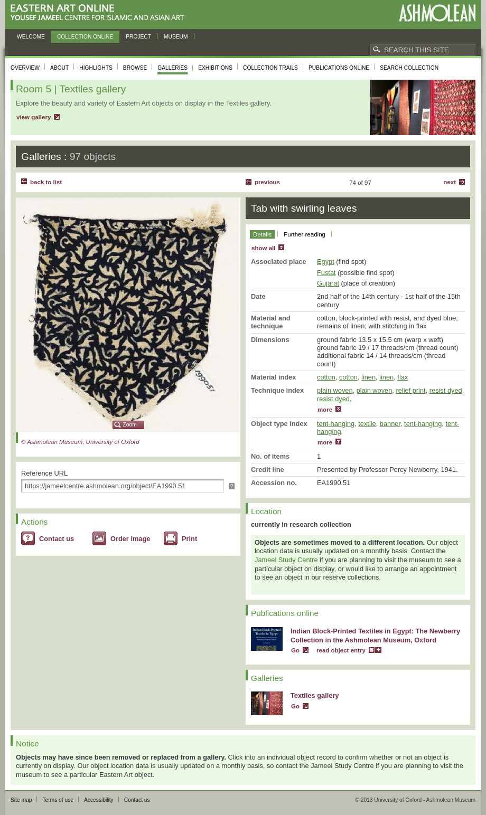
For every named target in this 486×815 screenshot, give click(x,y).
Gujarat (328, 283)
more (324, 409)
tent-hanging (335, 424)
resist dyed (445, 390)
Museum (176, 37)
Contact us (56, 539)
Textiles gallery (315, 695)
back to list (46, 182)
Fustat (326, 273)
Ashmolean (437, 13)
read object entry (341, 650)
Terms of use (57, 800)
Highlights (96, 68)
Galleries (172, 68)
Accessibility (99, 800)
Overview (25, 68)
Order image (130, 539)
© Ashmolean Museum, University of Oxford (80, 442)
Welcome (31, 37)
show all (263, 248)
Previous (267, 182)
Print (189, 539)
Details (262, 234)
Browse (135, 68)
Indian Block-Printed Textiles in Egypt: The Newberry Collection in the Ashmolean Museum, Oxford (375, 635)
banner (390, 424)
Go (295, 650)
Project (138, 37)
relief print (410, 390)
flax (402, 377)
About (59, 68)
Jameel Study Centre (286, 560)
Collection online (85, 37)
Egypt (325, 262)
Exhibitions (215, 68)
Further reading (304, 234)
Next (449, 182)
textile (367, 424)
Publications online (339, 68)
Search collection (409, 68)
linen (368, 377)
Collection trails (270, 68)
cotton (326, 377)
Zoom (130, 425)
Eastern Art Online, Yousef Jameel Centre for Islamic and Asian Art (100, 13)
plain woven (335, 390)
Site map (21, 800)
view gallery (33, 117)
